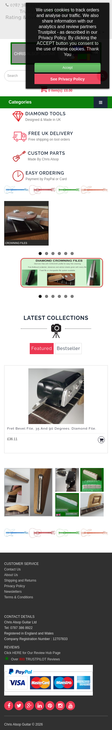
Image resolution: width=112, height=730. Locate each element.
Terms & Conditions (18, 597)
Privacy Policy (14, 586)
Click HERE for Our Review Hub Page (32, 653)
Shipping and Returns (20, 580)
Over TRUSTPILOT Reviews (32, 659)
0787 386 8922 (23, 5)
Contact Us (12, 569)
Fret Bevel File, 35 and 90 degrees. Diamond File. (51, 428)
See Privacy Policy (67, 79)
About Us (11, 575)
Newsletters (13, 592)
